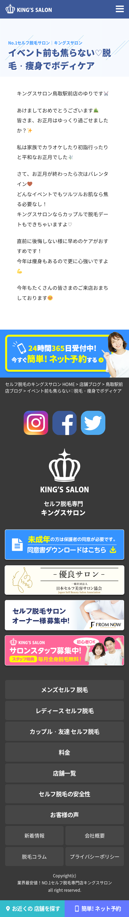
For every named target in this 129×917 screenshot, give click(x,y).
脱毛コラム (34, 856)
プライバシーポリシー (95, 856)
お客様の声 (64, 814)
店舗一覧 (64, 773)
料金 (64, 752)
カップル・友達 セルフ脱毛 (64, 731)
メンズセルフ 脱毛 (64, 689)
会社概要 (95, 835)
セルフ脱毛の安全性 (64, 793)
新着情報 (34, 835)
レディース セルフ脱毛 (64, 710)
